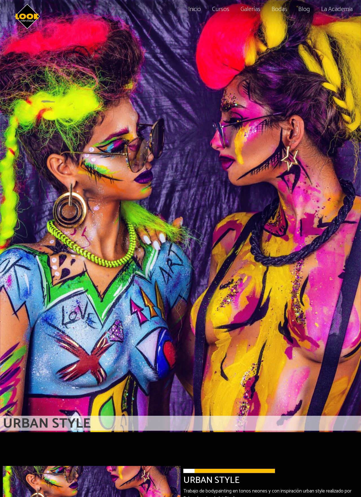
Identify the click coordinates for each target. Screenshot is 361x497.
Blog (304, 9)
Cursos (220, 9)
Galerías (250, 9)
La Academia (337, 9)
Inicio (194, 9)
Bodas (279, 9)
